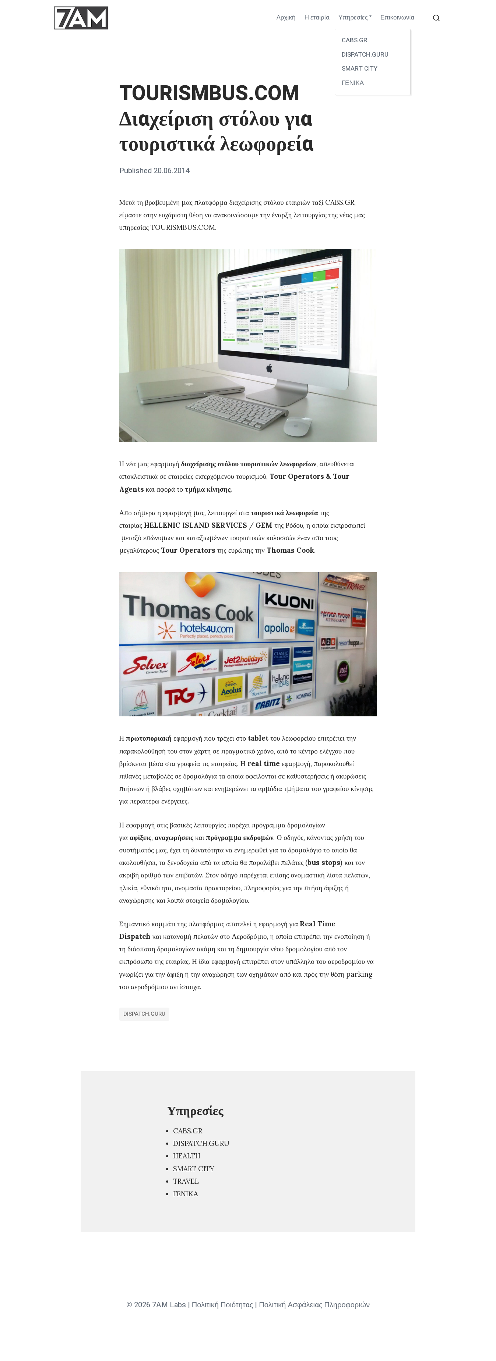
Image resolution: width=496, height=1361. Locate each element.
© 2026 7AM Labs (156, 1305)
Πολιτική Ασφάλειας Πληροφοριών (314, 1305)
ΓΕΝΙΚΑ (185, 1193)
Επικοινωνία (397, 17)
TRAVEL (186, 1181)
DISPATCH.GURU (144, 1014)
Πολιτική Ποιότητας (222, 1305)
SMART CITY (193, 1168)
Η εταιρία (317, 17)
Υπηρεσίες (353, 17)
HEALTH (186, 1155)
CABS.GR (187, 1130)
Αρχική (286, 17)
